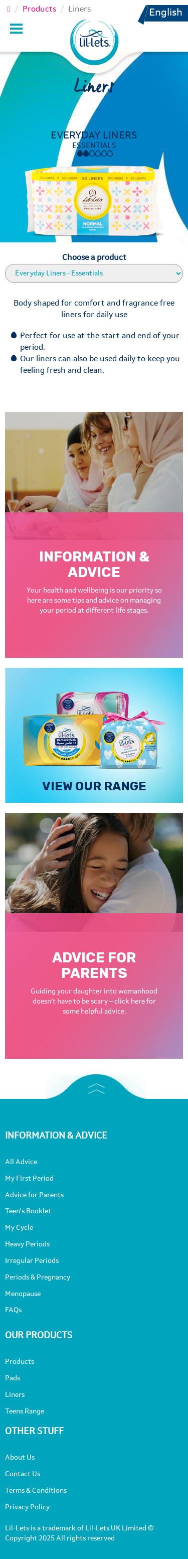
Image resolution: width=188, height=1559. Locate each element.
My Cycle (19, 1227)
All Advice (21, 1162)
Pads (12, 1378)
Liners (15, 1394)
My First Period (29, 1178)
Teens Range (24, 1411)
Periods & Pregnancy (37, 1277)
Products (39, 10)
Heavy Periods (27, 1244)
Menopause (23, 1294)
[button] (168, 32)
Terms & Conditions (36, 1490)
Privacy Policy (27, 1507)
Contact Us (22, 1474)
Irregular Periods (32, 1260)
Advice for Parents (34, 1195)
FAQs (13, 1310)
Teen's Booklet (28, 1211)
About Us (20, 1457)
